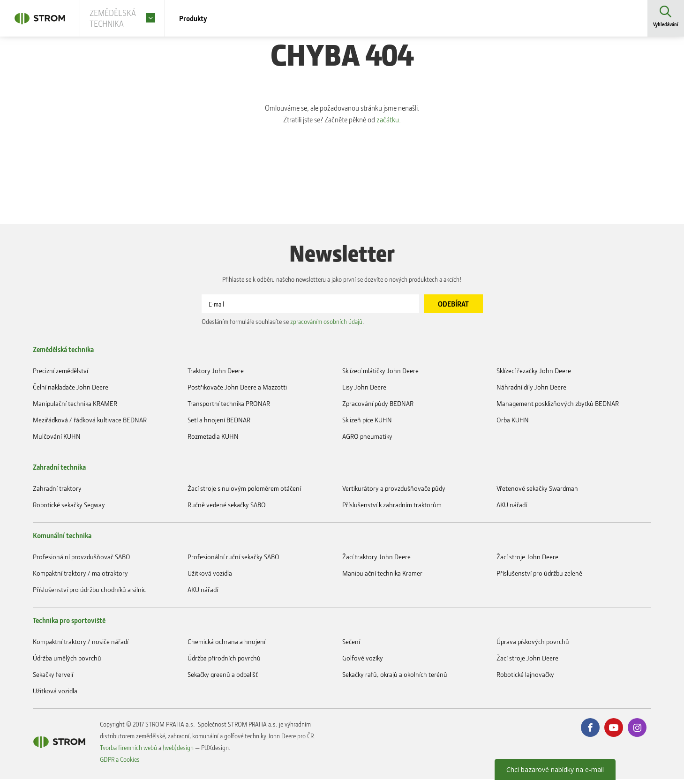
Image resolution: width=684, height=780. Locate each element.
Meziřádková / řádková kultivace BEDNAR (90, 420)
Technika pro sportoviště (69, 621)
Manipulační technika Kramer (382, 574)
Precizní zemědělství (60, 371)
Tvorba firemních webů (128, 748)
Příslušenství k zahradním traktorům (392, 505)
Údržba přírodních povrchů (224, 658)
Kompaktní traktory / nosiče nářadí (80, 642)
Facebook (590, 728)
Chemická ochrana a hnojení (226, 642)
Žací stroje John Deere (527, 557)
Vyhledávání (665, 25)
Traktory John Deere (216, 371)
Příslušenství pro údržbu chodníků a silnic (89, 590)
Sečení (351, 642)
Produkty (207, 18)
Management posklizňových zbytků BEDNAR (557, 404)
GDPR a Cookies (120, 760)
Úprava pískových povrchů (532, 642)
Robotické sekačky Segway (69, 505)
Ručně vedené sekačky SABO (227, 505)
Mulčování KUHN (57, 437)
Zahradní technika (59, 467)
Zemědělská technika (63, 350)
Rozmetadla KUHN (213, 437)
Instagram (637, 728)
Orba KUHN (512, 420)
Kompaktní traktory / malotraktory (80, 574)
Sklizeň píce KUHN (367, 420)
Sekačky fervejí (53, 675)
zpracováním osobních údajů (326, 322)
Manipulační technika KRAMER (75, 404)
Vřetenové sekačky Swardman (537, 489)
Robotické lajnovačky (525, 675)
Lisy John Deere (364, 387)
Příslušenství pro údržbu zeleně (539, 574)
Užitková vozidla (210, 574)
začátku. (394, 121)
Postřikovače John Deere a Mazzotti (237, 387)
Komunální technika (62, 536)
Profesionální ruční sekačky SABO (233, 557)
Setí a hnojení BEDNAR (219, 420)
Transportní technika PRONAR (229, 404)
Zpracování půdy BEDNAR (377, 404)
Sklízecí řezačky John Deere (533, 371)
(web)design (178, 748)
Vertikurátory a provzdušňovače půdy (393, 489)
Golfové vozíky (362, 658)
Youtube (613, 728)
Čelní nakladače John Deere (70, 387)
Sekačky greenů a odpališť (223, 675)
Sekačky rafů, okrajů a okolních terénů (394, 675)
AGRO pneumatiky (367, 437)
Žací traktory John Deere (376, 557)
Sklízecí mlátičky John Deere (380, 371)
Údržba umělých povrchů (67, 658)
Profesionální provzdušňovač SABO (81, 557)
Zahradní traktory (57, 489)
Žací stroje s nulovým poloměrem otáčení (244, 489)
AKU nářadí (511, 505)
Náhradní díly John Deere (531, 387)
